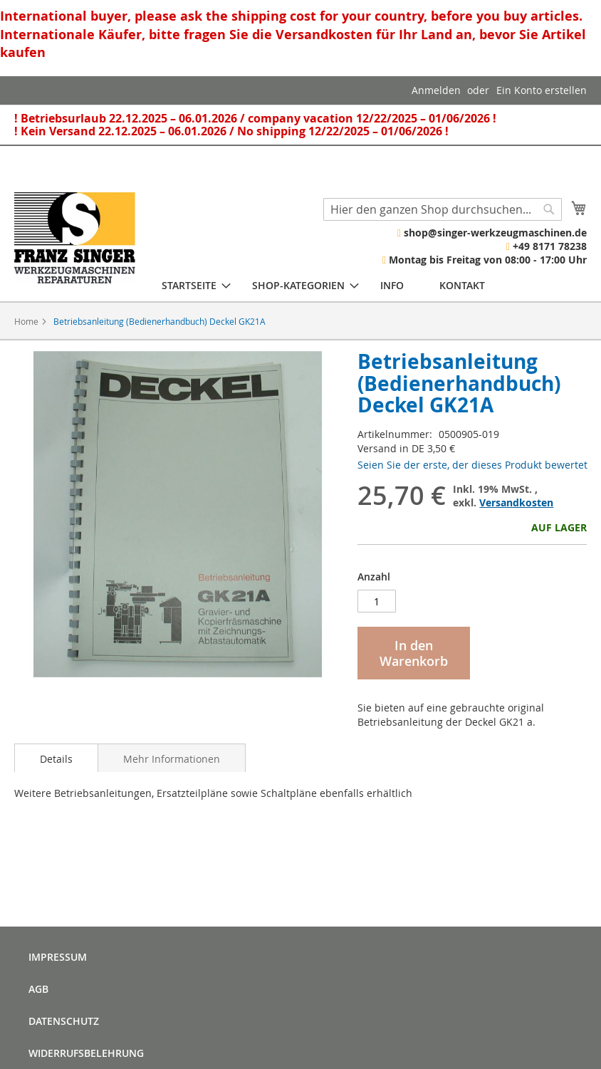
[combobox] (442, 209)
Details (56, 759)
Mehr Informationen (171, 759)
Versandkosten (516, 502)
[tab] (56, 758)
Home (26, 321)
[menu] (323, 285)
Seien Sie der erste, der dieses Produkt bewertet (472, 464)
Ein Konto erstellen (541, 90)
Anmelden (436, 90)
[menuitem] (189, 285)
